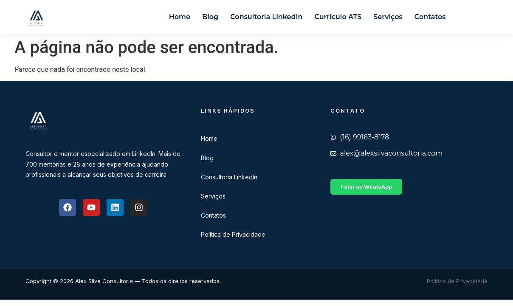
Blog (210, 17)
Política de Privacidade (233, 234)
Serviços (388, 17)
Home (179, 17)
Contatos (430, 17)
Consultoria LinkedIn (266, 17)
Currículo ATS (338, 17)
